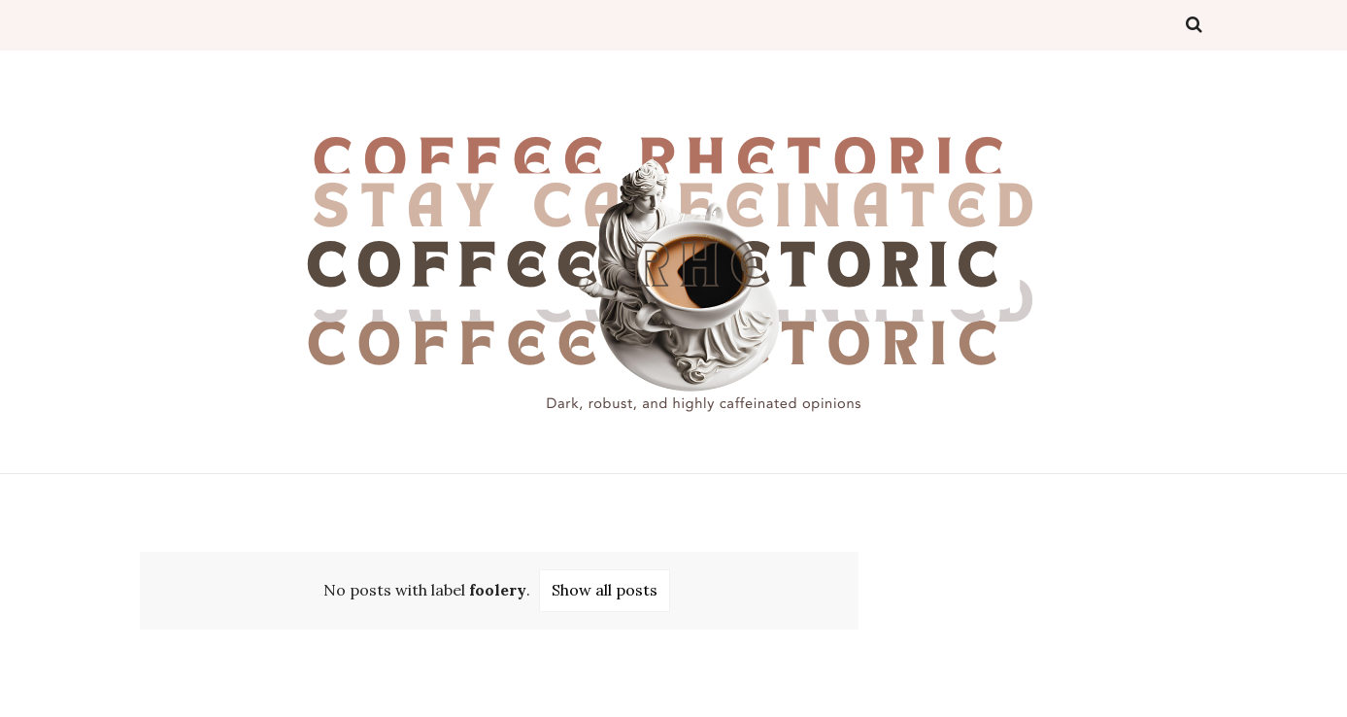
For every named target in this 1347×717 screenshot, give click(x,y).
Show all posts (604, 589)
